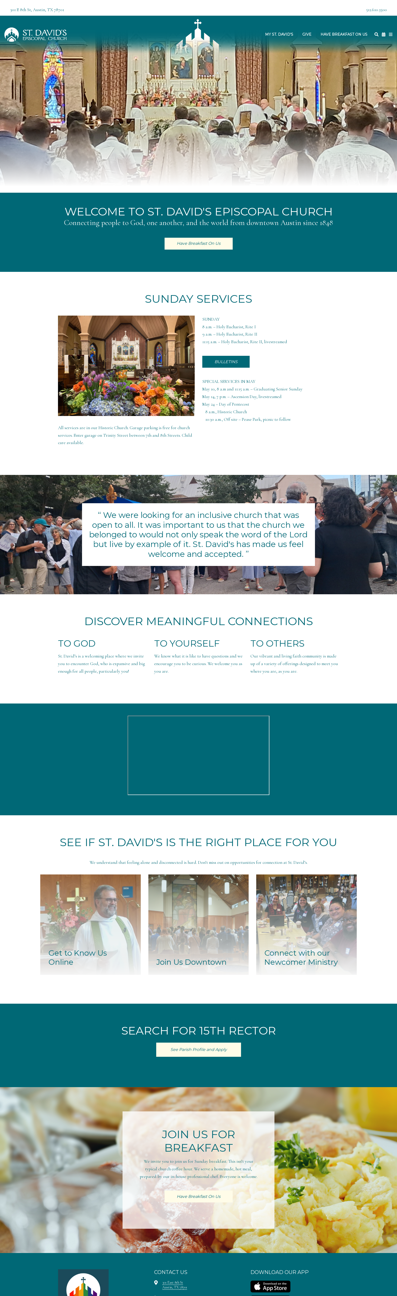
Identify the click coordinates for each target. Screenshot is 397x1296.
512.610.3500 (376, 9)
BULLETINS (225, 361)
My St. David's (279, 34)
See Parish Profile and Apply (198, 1049)
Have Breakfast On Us (344, 34)
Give (306, 34)
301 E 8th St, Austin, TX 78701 (37, 9)
